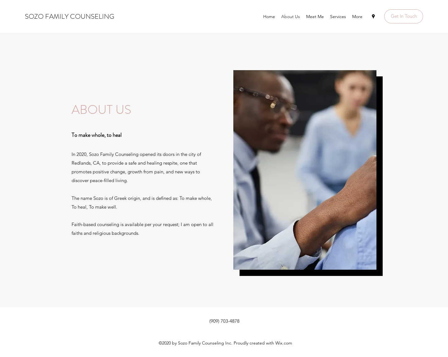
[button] (403, 16)
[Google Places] (373, 16)
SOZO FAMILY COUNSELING (69, 16)
